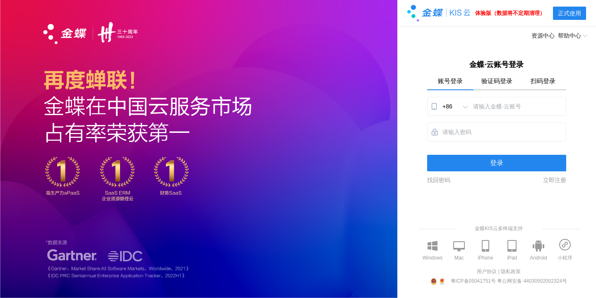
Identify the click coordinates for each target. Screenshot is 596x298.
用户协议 (487, 271)
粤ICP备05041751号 (473, 281)
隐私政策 (511, 271)
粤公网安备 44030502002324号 (532, 281)
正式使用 (569, 13)
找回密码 (438, 180)
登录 (496, 162)
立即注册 (554, 180)
